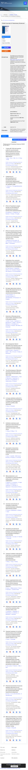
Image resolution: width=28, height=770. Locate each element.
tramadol (13, 520)
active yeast (13, 389)
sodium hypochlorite (10, 709)
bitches (12, 545)
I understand (14, 766)
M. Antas (8, 693)
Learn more (18, 764)
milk (11, 737)
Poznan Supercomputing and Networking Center (10, 768)
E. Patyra (8, 406)
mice (15, 570)
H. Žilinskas (13, 614)
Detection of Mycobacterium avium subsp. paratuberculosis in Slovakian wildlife (14, 318)
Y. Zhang (8, 561)
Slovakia (15, 337)
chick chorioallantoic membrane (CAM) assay (13, 466)
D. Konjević (13, 325)
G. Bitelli (8, 483)
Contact (3, 40)
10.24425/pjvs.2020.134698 (12, 219)
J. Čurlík (7, 321)
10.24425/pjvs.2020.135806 (12, 543)
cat (12, 646)
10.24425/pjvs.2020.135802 (12, 436)
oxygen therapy (14, 220)
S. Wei (7, 159)
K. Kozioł (14, 351)
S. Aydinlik (12, 456)
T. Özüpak (8, 727)
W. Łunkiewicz (9, 212)
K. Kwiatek (12, 406)
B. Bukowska (8, 536)
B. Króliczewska (16, 241)
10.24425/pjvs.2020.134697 (12, 193)
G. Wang (12, 431)
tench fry (12, 599)
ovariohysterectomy (10, 307)
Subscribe (6, 47)
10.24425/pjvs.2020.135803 (12, 463)
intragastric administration (14, 196)
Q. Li (17, 158)
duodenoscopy (16, 493)
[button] (10, 172)
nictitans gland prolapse (11, 647)
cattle (17, 675)
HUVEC (16, 467)
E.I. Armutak (18, 457)
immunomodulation (10, 253)
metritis (15, 622)
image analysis (9, 496)
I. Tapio (20, 376)
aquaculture (14, 596)
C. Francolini (14, 485)
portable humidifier (15, 706)
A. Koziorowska (9, 350)
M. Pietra (19, 486)
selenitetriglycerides (11, 675)
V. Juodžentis (9, 611)
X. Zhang (8, 431)
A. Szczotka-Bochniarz (15, 693)
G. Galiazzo (8, 482)
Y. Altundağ (12, 639)
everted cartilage (17, 646)
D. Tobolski (19, 536)
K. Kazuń (20, 588)
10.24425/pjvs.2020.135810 (11, 620)
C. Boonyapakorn (10, 294)
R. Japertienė (15, 378)
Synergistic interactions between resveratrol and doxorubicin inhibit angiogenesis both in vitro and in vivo (13, 451)
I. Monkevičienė (14, 376)
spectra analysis (12, 361)
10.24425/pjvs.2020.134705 (12, 411)
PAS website (14, 758)
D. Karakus (12, 457)
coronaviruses (14, 702)
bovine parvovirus (15, 166)
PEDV (19, 708)
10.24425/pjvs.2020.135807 (12, 567)
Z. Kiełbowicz (16, 212)
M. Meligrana (14, 510)
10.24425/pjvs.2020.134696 (12, 165)
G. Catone (8, 510)
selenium (13, 674)
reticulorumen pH (10, 391)
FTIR (7, 361)
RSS (6, 50)
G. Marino (19, 510)
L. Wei (14, 158)
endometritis (13, 546)
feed (19, 413)
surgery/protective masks (12, 705)
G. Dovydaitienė (13, 379)
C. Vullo (7, 511)
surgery (7, 223)
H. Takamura (8, 186)
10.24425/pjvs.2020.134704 (12, 386)
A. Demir (8, 639)
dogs (7, 196)
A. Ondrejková (14, 324)
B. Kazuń (8, 588)
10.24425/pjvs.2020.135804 (12, 492)
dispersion (8, 706)
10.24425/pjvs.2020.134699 (12, 249)
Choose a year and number (19, 139)
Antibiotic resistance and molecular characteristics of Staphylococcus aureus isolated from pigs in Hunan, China (13, 426)
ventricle (8, 222)
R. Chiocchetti (14, 486)
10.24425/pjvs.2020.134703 (12, 358)
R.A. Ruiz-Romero (10, 268)
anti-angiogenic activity (16, 469)
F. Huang (16, 561)
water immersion (10, 495)
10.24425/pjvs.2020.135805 (12, 517)
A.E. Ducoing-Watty (16, 271)
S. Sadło (19, 351)
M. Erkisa (8, 457)
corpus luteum (14, 621)
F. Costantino (14, 482)
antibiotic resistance (15, 438)
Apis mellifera (14, 360)
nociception (15, 496)
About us (2, 750)
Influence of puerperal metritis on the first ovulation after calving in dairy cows (14, 608)
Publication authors (15, 754)
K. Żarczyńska (9, 665)
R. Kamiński (8, 589)
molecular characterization (12, 439)
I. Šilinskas (8, 376)
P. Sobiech (15, 665)
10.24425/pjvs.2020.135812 (11, 672)
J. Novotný (18, 322)
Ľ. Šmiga (14, 322)
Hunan (17, 441)
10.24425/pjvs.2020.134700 (12, 276)
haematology (9, 678)
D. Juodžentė (15, 612)
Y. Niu (11, 158)
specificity (15, 169)
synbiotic (19, 596)
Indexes (13, 750)
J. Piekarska (8, 240)
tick (13, 737)
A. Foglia (20, 482)
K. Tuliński (12, 213)
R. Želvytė (14, 381)
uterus (17, 546)
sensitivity (20, 169)
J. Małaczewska (13, 588)
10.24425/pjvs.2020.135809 (12, 733)
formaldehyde (14, 413)
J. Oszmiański (12, 243)
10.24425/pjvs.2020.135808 (12, 595)
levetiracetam (9, 199)
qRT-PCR (10, 169)
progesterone (9, 624)
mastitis (13, 278)
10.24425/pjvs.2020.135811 (11, 644)
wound (17, 222)
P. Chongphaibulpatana (17, 186)
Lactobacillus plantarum (11, 598)
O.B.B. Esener (18, 456)
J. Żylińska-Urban (15, 589)
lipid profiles (13, 309)
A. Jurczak (14, 536)
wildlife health (9, 337)
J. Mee (19, 665)
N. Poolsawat (16, 297)
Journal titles (13, 14)
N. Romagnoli (13, 483)
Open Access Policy (6, 43)
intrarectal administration (11, 197)
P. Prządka (17, 213)
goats (13, 279)
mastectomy (13, 222)
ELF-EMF (20, 360)
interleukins (8, 281)
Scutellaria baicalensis (16, 250)
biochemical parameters (11, 677)
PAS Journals (2, 752)
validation (8, 416)
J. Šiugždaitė (15, 611)
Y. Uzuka (8, 187)
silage (7, 414)
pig (10, 520)
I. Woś (10, 351)
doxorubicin (11, 467)
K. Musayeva (8, 378)
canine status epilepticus (16, 194)
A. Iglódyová (17, 321)
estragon (15, 306)
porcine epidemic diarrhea (12, 708)
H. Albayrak (13, 727)
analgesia (13, 518)
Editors (3, 38)
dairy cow (16, 391)
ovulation (11, 622)
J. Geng (7, 158)
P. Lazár (11, 321)
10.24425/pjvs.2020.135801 (11, 700)
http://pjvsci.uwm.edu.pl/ (16, 59)
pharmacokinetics (17, 199)
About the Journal (6, 36)
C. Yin (16, 431)
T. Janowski (8, 538)
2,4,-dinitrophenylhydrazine (15, 414)
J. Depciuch (16, 350)
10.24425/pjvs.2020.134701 (11, 304)
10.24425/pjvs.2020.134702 (11, 332)
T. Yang (11, 561)
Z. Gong (20, 158)
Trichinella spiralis (10, 251)
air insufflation (17, 495)
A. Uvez (7, 456)
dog (12, 306)
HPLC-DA (13, 416)
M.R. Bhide (18, 325)
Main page (14, 747)
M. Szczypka (14, 240)
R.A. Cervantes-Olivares (15, 269)
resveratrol (13, 464)
